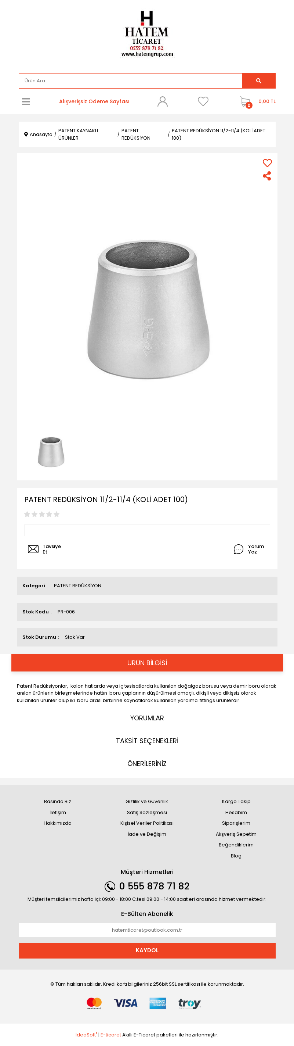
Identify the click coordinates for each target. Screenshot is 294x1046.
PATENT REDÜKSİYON (77, 585)
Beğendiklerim (236, 844)
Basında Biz (57, 801)
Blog (236, 855)
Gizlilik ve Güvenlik (147, 801)
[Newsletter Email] (147, 930)
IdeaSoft (86, 1034)
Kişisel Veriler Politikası (147, 823)
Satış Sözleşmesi (147, 812)
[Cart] (256, 101)
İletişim (58, 812)
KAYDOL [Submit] (147, 950)
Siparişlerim (236, 823)
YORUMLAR (147, 718)
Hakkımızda (58, 823)
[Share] (267, 175)
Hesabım (236, 812)
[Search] (130, 81)
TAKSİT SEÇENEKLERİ (147, 740)
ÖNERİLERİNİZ (147, 763)
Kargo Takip (236, 801)
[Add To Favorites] (267, 163)
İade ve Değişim (147, 834)
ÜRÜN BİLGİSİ (147, 662)
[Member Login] (162, 101)
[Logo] (147, 32)
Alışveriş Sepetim (236, 834)
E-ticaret (111, 1034)
